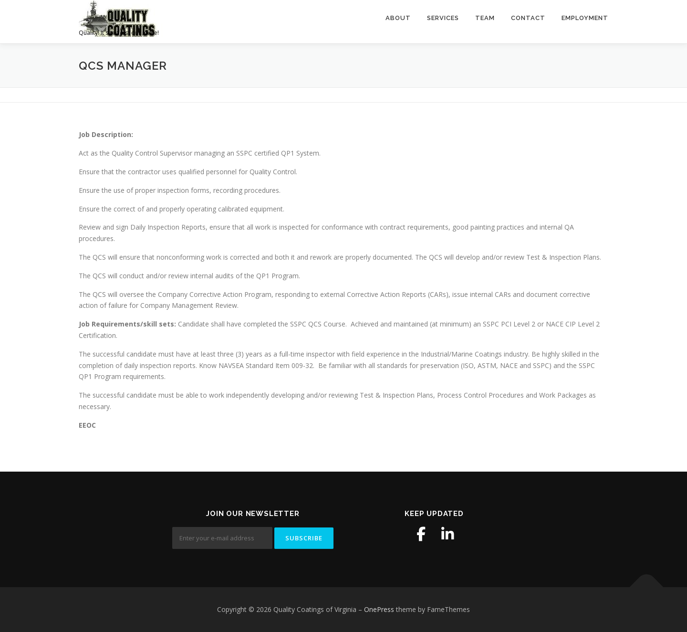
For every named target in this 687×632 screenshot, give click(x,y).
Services (443, 17)
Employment (585, 17)
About (398, 17)
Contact (528, 17)
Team (485, 17)
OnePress (379, 609)
